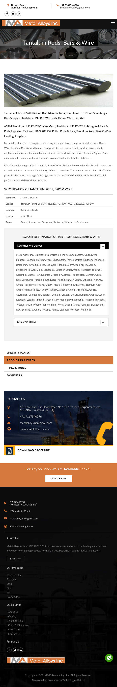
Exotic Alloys (13, 596)
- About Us (12, 611)
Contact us (58, 478)
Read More (15, 558)
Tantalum (12, 579)
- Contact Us (13, 633)
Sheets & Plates (18, 352)
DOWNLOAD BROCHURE (33, 450)
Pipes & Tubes (16, 367)
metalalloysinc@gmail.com (75, 7)
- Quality (11, 616)
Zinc (9, 588)
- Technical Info (15, 620)
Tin (8, 592)
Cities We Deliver (61, 322)
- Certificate (13, 629)
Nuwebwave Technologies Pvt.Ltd (66, 680)
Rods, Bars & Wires (21, 360)
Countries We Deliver (61, 246)
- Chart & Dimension (18, 625)
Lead (9, 583)
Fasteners (14, 375)
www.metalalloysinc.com (35, 429)
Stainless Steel (14, 574)
